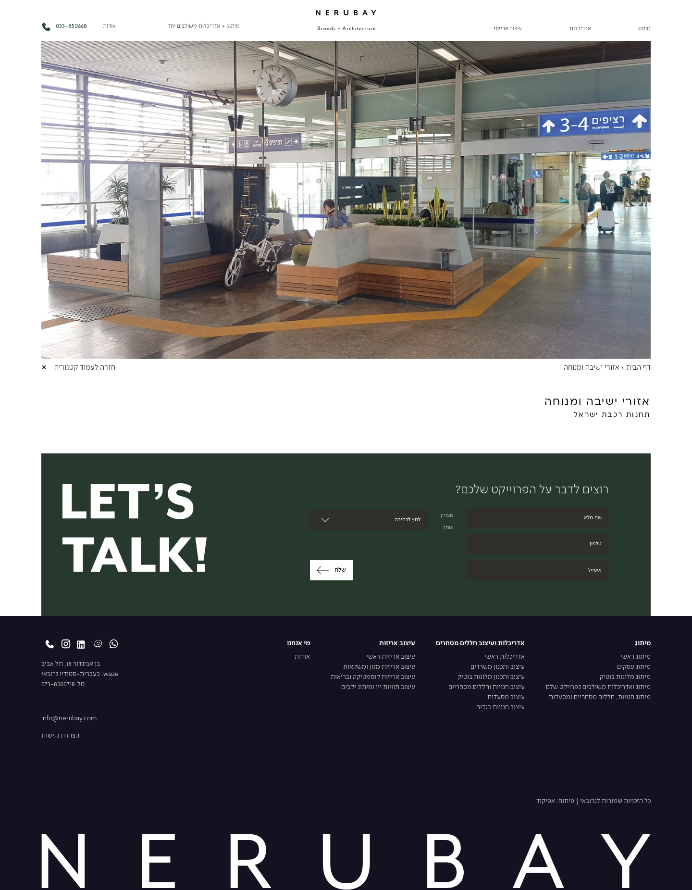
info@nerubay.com (69, 718)
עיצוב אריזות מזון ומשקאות (379, 667)
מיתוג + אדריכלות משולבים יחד (204, 26)
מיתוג (644, 29)
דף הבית (638, 368)
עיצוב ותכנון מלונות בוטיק (491, 677)
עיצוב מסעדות (506, 697)
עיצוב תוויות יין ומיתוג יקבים (378, 687)
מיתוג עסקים (634, 667)
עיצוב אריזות (508, 29)
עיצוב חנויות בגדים (500, 707)
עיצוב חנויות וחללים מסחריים (486, 687)
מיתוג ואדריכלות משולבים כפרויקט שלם (598, 687)
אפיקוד (545, 801)
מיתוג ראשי (635, 657)
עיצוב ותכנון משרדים (497, 667)
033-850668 (63, 26)
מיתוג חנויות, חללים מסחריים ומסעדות (600, 697)
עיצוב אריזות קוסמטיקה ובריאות (373, 677)
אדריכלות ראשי (504, 657)
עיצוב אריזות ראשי (390, 657)
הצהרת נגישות (60, 736)
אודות (109, 26)
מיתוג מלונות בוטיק (625, 677)
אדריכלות (580, 29)
